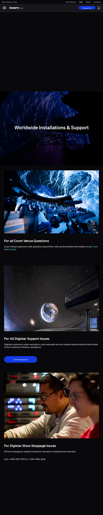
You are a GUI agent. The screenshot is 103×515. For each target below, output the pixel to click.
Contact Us (87, 8)
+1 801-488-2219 (36, 459)
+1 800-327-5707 (17, 459)
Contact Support (20, 359)
